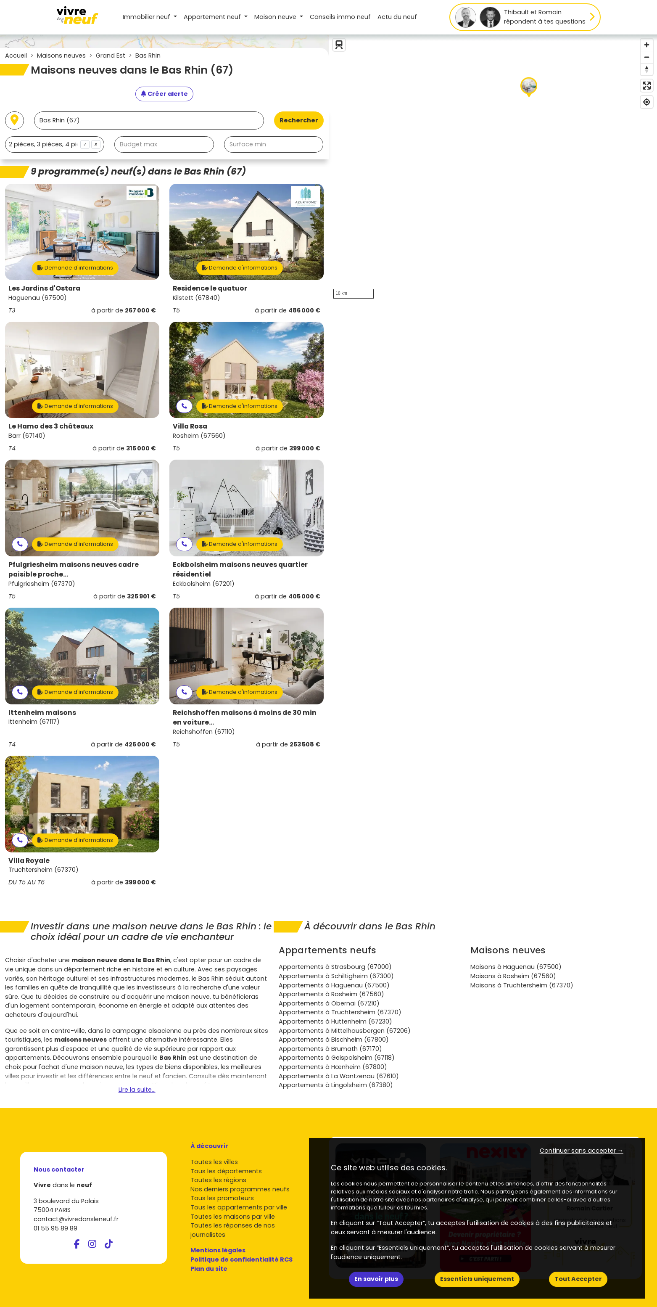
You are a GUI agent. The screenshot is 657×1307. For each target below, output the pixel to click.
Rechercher (299, 120)
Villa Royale (29, 860)
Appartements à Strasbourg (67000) (335, 967)
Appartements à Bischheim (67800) (334, 1039)
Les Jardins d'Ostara (44, 288)
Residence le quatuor (210, 288)
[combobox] (54, 144)
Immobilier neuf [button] (147, 17)
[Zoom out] (647, 57)
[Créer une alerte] (164, 94)
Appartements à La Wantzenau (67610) (339, 1076)
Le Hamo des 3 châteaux (50, 426)
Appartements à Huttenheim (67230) (335, 1021)
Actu (397, 17)
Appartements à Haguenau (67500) (334, 985)
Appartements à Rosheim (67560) (331, 994)
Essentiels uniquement (477, 1279)
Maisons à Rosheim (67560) (513, 976)
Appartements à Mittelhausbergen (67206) (345, 1031)
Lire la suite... (137, 1089)
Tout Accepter (578, 1279)
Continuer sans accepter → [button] (581, 1150)
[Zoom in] (647, 45)
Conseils (340, 17)
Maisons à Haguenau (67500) (516, 967)
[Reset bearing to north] (647, 69)
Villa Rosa (190, 426)
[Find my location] (647, 102)
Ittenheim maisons (42, 712)
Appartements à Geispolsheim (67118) (337, 1057)
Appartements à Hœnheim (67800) (333, 1067)
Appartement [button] (213, 17)
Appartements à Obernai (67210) (329, 1003)
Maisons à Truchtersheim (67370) (521, 985)
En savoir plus (376, 1279)
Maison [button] (276, 17)
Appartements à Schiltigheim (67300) (336, 976)
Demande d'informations (75, 267)
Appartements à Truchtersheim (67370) (340, 1012)
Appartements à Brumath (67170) (330, 1049)
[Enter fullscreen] (647, 85)
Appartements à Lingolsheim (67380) (336, 1085)
